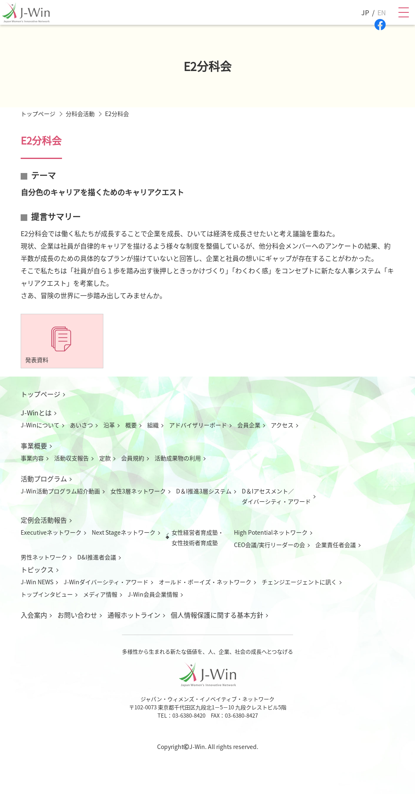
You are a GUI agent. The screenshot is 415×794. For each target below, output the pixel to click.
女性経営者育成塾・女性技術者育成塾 (198, 537)
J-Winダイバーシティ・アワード (106, 582)
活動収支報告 (71, 458)
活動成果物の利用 (178, 458)
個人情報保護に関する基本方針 (217, 615)
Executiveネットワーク (51, 532)
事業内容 (32, 458)
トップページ (40, 394)
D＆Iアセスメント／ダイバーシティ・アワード (276, 496)
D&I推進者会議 (96, 557)
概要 (131, 425)
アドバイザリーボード (198, 425)
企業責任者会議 (335, 544)
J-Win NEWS (37, 582)
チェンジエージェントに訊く (299, 582)
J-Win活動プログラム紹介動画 (60, 491)
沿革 (109, 425)
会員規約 (132, 458)
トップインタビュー (47, 594)
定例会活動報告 (44, 520)
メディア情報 (100, 594)
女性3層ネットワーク (138, 491)
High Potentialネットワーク (271, 532)
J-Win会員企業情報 (153, 594)
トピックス (37, 569)
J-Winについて (40, 425)
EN (381, 12)
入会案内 (34, 615)
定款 (105, 458)
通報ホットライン (133, 615)
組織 (153, 425)
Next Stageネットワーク (123, 532)
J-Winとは (36, 412)
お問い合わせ (77, 615)
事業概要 (34, 445)
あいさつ (81, 425)
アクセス (282, 425)
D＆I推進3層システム (203, 491)
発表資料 (36, 360)
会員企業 (248, 425)
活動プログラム (44, 479)
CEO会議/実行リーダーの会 (269, 544)
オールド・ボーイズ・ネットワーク (205, 582)
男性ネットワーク (44, 557)
